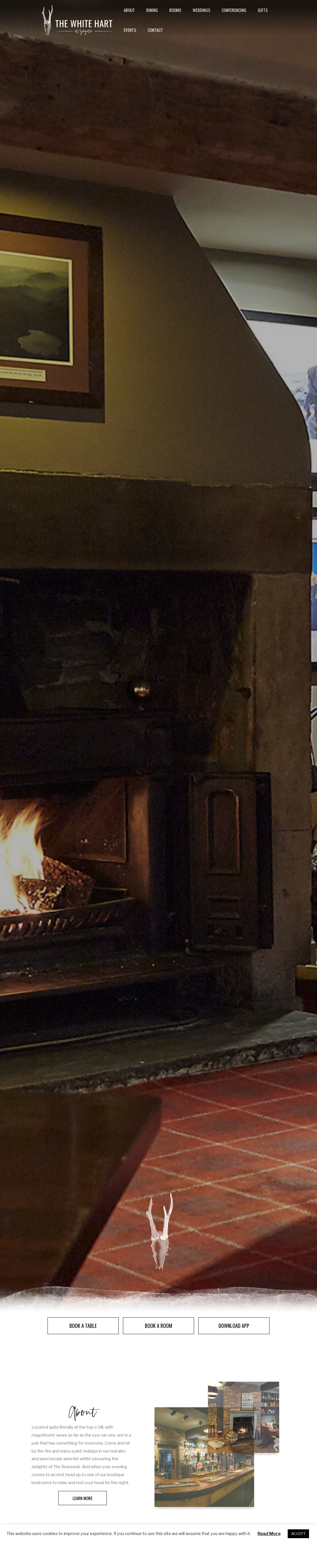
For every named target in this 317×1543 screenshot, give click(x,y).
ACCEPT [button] (298, 1533)
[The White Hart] (77, 28)
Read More (269, 1533)
